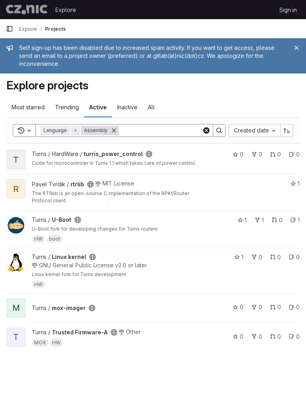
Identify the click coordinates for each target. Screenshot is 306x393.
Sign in (288, 9)
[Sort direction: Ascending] (286, 130)
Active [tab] (98, 107)
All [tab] (151, 107)
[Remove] (114, 130)
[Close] (296, 48)
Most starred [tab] (28, 107)
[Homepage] (26, 9)
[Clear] (206, 130)
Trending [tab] (67, 107)
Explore (65, 9)
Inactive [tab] (127, 107)
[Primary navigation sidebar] (9, 28)
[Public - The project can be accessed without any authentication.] (149, 154)
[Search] (168, 130)
